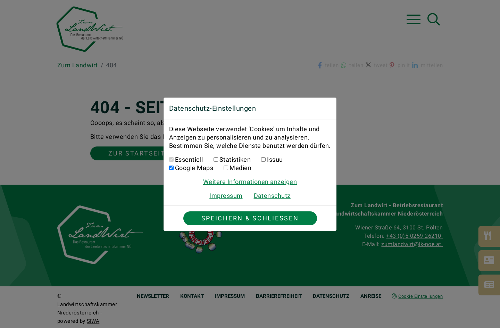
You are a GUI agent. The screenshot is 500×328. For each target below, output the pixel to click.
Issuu (275, 159)
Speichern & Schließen (250, 218)
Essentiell (189, 159)
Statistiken (235, 159)
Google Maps (194, 167)
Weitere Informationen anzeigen (250, 181)
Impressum (225, 195)
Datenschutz (272, 195)
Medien (240, 167)
